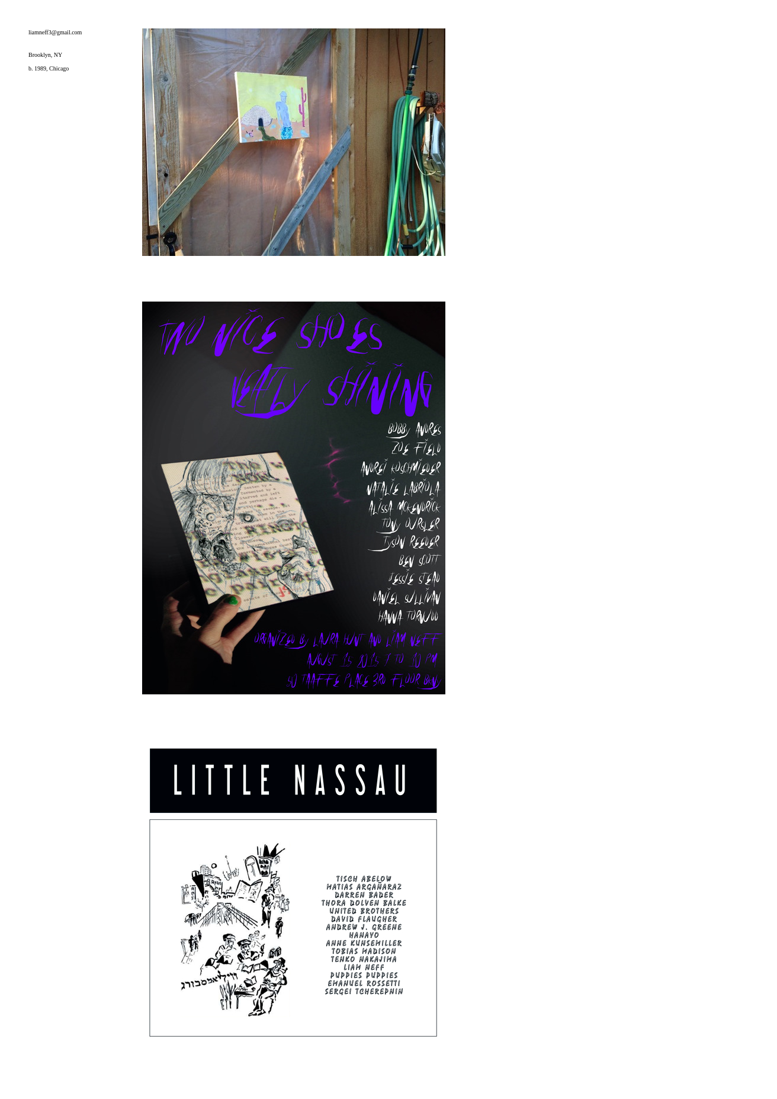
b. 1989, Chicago (48, 68)
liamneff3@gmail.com (55, 32)
